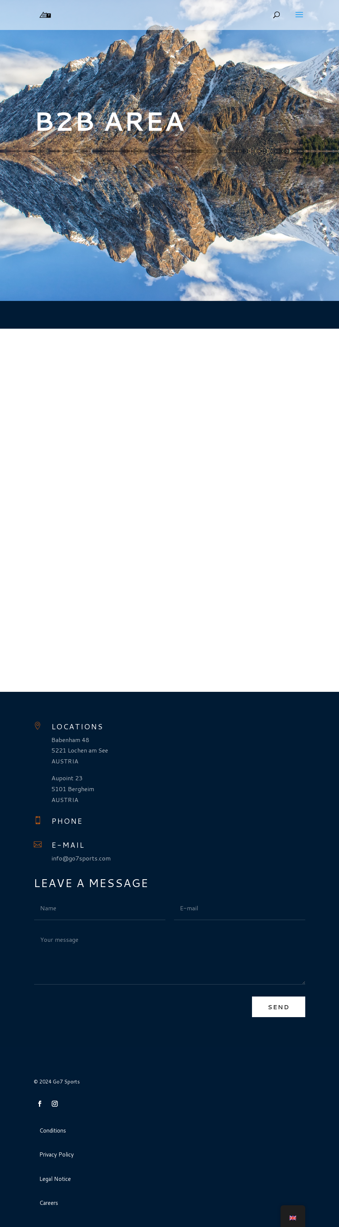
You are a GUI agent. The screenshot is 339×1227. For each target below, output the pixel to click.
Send (279, 1007)
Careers (48, 1203)
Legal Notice (55, 1179)
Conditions (52, 1130)
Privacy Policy (56, 1154)
